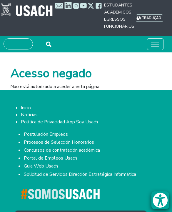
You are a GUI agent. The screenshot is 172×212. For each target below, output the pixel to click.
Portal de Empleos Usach (50, 158)
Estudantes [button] (118, 5)
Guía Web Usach (41, 166)
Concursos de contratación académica (62, 150)
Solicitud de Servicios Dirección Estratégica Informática (80, 174)
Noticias (29, 115)
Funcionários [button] (119, 26)
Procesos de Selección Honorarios (59, 142)
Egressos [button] (115, 19)
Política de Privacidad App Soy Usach (59, 122)
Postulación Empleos (46, 134)
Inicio (26, 108)
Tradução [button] (151, 18)
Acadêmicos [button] (117, 12)
